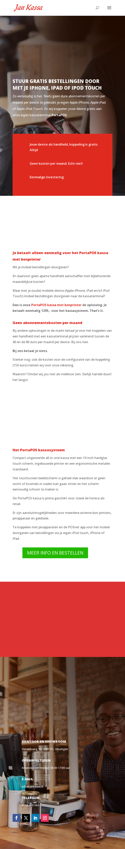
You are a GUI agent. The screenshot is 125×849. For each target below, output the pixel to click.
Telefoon (31, 798)
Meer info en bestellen (55, 552)
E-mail (27, 779)
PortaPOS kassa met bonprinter (56, 305)
